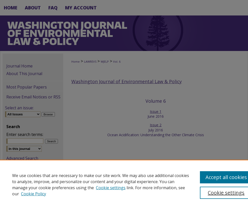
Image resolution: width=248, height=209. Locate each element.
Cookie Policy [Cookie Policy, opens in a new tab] (33, 194)
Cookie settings (111, 187)
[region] (124, 184)
